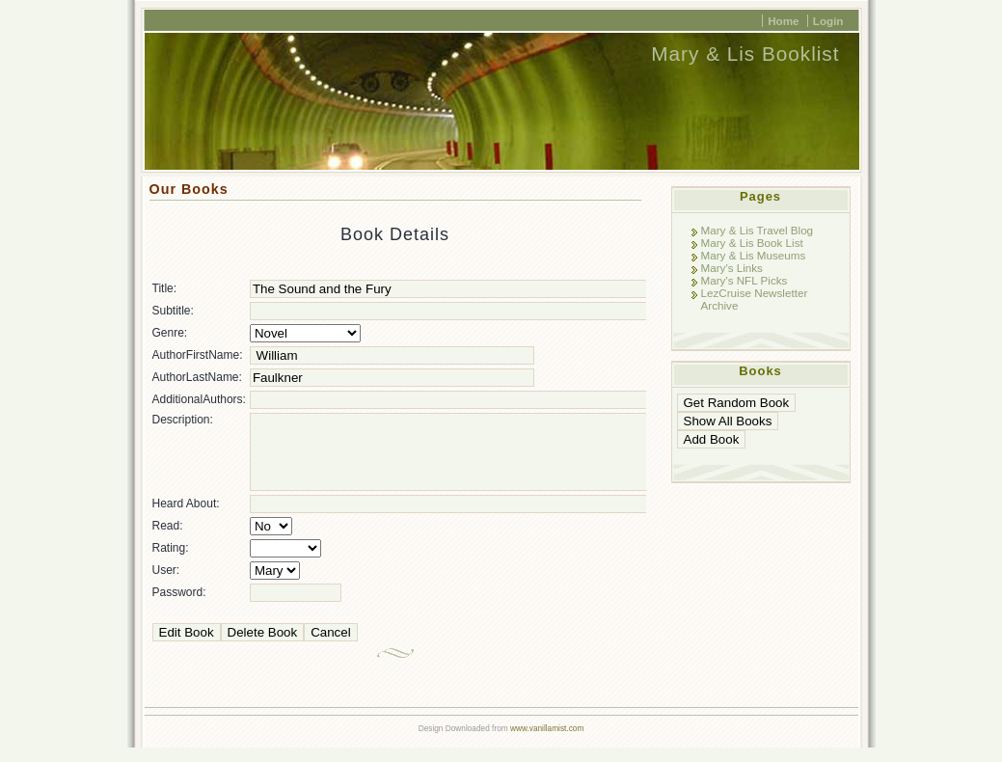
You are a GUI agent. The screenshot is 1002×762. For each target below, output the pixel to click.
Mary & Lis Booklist (745, 53)
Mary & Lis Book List (752, 242)
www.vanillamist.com (546, 743)
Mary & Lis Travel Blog (757, 230)
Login (828, 20)
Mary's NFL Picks (744, 280)
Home (783, 20)
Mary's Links (732, 267)
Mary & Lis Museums (753, 255)
